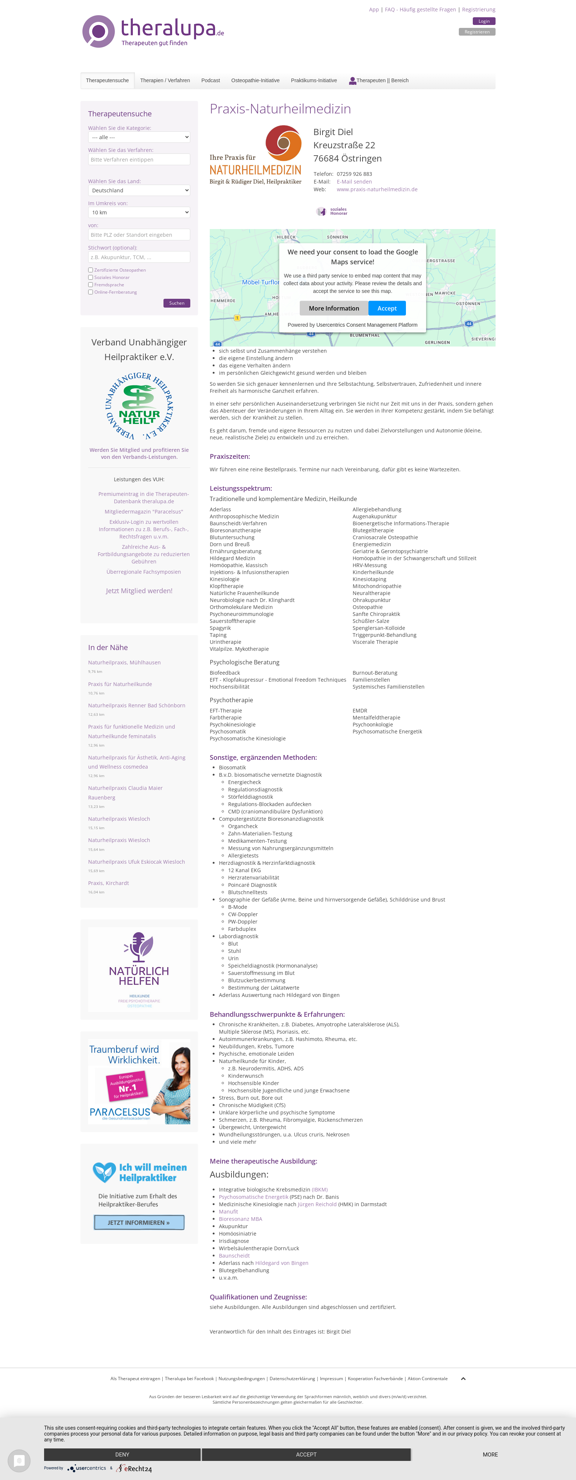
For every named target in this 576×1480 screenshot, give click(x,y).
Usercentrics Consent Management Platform (366, 325)
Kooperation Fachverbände (375, 1378)
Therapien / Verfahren (165, 80)
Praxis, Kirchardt (108, 882)
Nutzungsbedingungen (242, 1378)
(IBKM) (320, 1189)
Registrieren (477, 32)
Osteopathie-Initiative (255, 80)
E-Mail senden (354, 181)
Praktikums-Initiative (314, 80)
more (490, 1454)
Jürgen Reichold (317, 1204)
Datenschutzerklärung (292, 1378)
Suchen (176, 303)
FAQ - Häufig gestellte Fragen (420, 9)
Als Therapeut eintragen (135, 1378)
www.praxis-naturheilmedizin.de (377, 189)
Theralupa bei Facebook (189, 1378)
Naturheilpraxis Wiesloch (119, 818)
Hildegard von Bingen (282, 1262)
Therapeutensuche (107, 80)
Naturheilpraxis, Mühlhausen (124, 662)
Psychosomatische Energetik (253, 1196)
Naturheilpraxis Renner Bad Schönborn (137, 705)
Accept (387, 308)
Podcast (210, 80)
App (374, 9)
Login (484, 21)
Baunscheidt (234, 1255)
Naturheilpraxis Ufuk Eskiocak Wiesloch (136, 861)
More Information (334, 308)
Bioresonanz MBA (240, 1218)
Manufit (228, 1211)
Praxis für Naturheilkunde (120, 684)
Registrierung (479, 9)
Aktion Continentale (428, 1378)
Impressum (331, 1378)
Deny (122, 1454)
